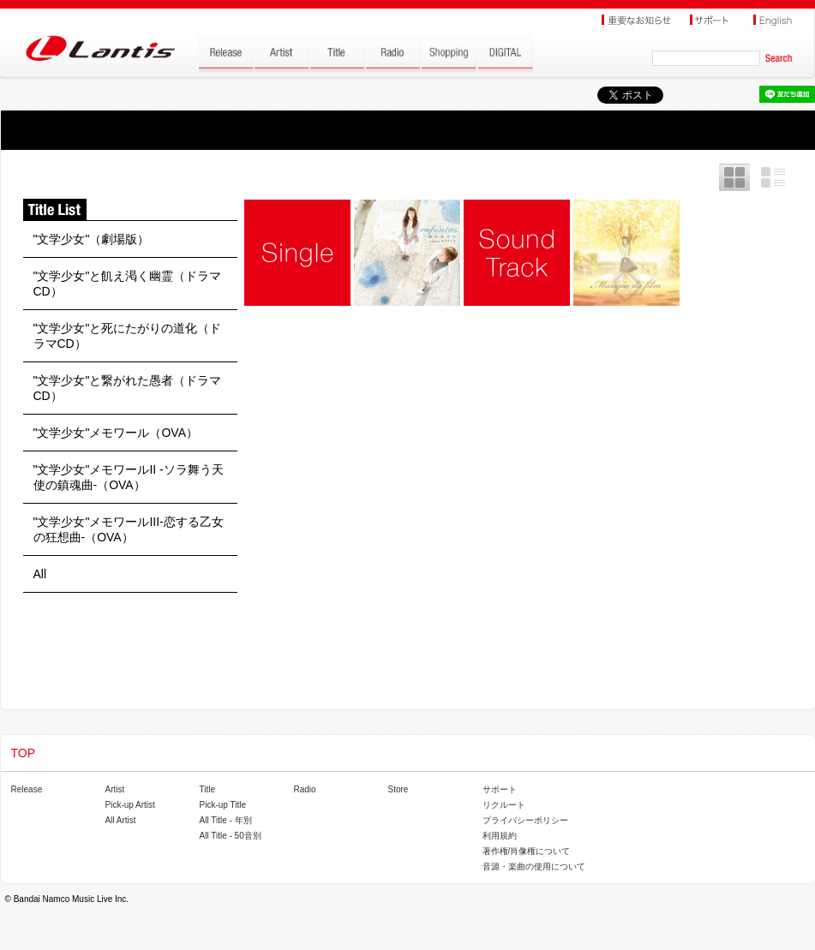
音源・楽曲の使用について (533, 866)
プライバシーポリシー (525, 820)
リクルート (503, 805)
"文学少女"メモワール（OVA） (115, 432)
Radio (305, 789)
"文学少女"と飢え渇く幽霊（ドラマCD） (127, 283)
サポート (499, 789)
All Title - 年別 (226, 820)
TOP (23, 753)
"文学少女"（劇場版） (91, 239)
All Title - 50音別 (230, 835)
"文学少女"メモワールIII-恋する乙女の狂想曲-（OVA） (128, 529)
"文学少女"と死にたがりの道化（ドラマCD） (127, 335)
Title (208, 789)
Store (398, 789)
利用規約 (499, 835)
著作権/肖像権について (526, 851)
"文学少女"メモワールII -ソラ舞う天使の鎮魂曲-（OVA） (128, 477)
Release (27, 789)
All (40, 574)
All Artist (120, 820)
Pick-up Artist (130, 805)
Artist (115, 789)
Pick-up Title (223, 805)
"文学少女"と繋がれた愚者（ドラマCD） (127, 388)
